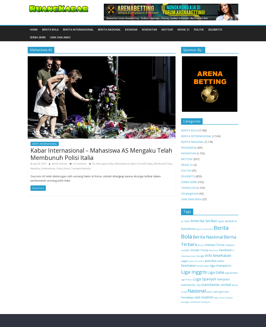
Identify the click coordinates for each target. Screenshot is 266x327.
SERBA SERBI (38, 37)
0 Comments (78, 163)
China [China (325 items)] (220, 245)
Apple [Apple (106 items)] (221, 221)
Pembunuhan (48, 168)
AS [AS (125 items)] (235, 221)
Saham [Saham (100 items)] (229, 297)
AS (93, 163)
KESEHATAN (149, 29)
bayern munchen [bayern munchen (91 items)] (204, 229)
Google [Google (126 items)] (200, 256)
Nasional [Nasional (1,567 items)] (197, 291)
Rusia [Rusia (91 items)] (222, 297)
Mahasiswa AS (122, 163)
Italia (110, 163)
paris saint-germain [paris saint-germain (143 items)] (218, 291)
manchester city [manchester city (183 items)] (191, 285)
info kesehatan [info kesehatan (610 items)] (218, 255)
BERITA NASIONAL (109, 29)
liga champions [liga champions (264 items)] (220, 266)
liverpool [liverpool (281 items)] (223, 279)
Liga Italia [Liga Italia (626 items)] (215, 272)
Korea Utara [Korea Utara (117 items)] (203, 265)
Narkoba (35, 168)
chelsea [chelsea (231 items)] (210, 245)
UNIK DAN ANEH (60, 37)
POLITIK (199, 29)
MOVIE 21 (184, 29)
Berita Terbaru (60, 163)
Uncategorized (189, 193)
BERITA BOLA (50, 29)
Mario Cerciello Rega (141, 163)
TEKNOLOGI (188, 188)
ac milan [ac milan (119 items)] (185, 221)
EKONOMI (131, 29)
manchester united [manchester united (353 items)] (216, 284)
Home (34, 29)
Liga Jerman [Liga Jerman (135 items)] (231, 272)
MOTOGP (167, 29)
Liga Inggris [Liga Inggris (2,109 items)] (194, 272)
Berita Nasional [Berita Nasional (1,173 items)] (208, 237)
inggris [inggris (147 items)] (185, 261)
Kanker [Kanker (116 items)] (220, 261)
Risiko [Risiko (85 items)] (216, 297)
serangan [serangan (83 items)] (185, 302)
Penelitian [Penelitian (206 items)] (187, 297)
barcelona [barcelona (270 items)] (188, 229)
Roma (67, 168)
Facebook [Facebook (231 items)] (225, 250)
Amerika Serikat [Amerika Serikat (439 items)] (204, 220)
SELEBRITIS (215, 29)
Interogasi (101, 163)
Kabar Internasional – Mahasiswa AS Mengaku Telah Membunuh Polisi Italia (101, 153)
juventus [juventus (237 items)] (210, 261)
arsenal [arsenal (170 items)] (229, 221)
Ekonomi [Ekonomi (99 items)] (213, 250)
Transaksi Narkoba (81, 168)
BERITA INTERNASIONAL (78, 29)
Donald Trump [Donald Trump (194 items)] (199, 250)
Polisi (59, 168)
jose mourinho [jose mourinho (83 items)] (197, 261)
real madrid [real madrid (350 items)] (204, 297)
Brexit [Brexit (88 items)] (201, 245)
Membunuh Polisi (163, 163)
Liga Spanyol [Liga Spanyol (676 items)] (204, 278)
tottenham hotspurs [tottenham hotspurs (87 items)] (200, 302)
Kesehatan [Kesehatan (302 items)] (188, 265)
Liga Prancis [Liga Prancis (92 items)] (187, 279)
